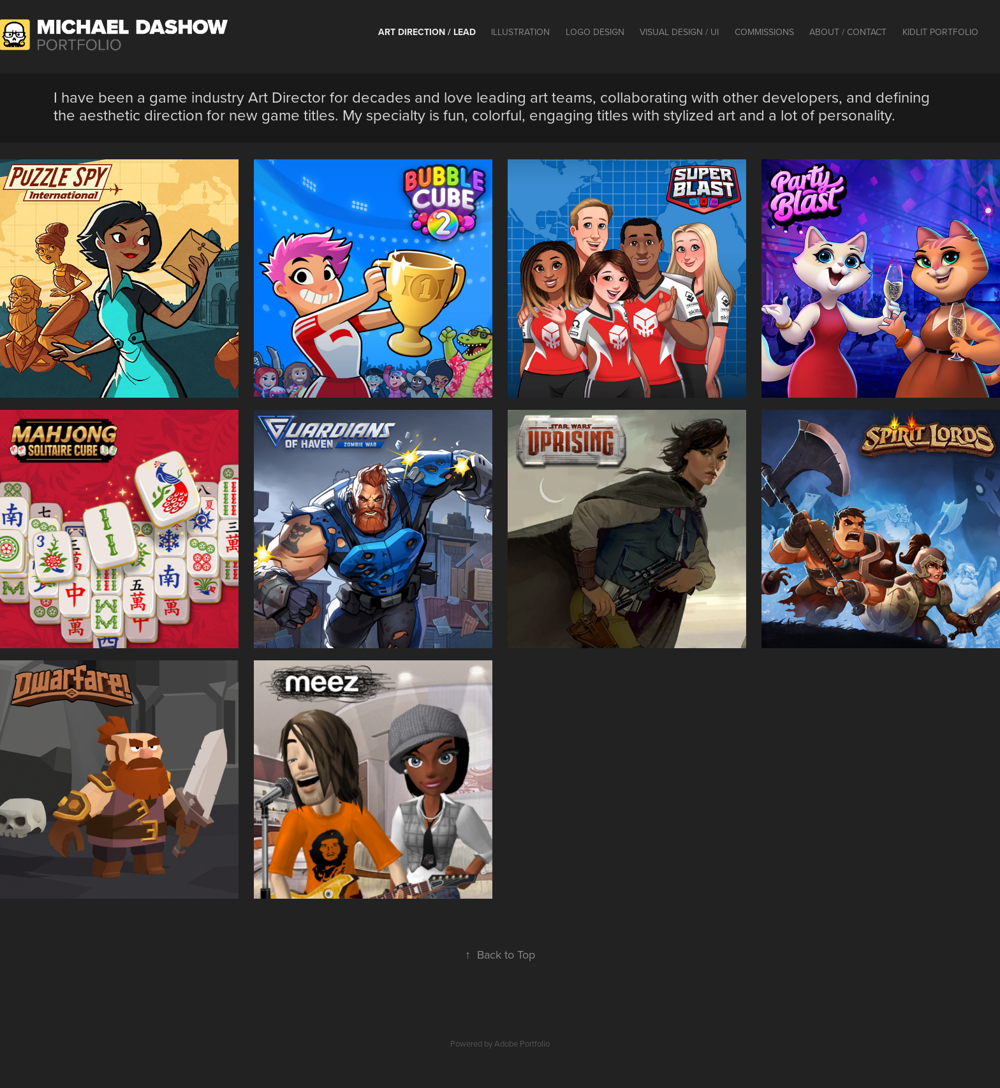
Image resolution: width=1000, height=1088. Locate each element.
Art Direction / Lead (427, 31)
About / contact (847, 31)
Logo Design (595, 31)
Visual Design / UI (679, 31)
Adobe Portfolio (522, 1043)
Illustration (520, 31)
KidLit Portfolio (940, 31)
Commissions (764, 31)
